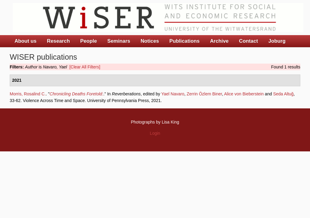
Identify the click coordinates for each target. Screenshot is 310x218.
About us (26, 41)
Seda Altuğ (283, 93)
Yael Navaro (172, 93)
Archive (219, 41)
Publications (184, 41)
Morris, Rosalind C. (28, 93)
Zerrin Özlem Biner (204, 93)
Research (58, 41)
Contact (248, 41)
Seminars (118, 41)
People (88, 41)
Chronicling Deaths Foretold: (76, 93)
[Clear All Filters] (84, 66)
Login (155, 133)
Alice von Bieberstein (244, 93)
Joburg (276, 41)
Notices (149, 41)
